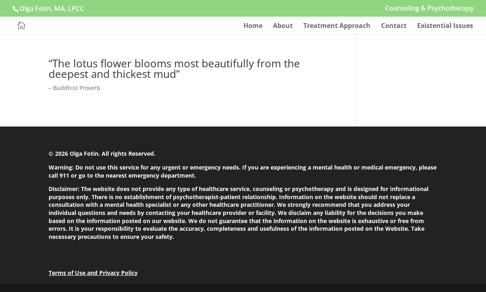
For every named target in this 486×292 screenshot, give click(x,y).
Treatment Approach (337, 26)
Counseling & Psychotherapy (429, 9)
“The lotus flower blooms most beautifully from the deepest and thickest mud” (174, 68)
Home (252, 26)
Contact (394, 26)
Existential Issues (445, 26)
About (283, 26)
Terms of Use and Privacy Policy (93, 273)
